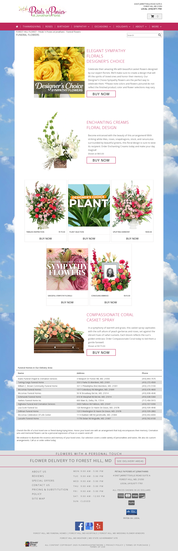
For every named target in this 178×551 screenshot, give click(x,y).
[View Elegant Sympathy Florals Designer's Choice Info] (59, 72)
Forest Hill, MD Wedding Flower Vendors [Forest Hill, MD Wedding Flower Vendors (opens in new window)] (122, 533)
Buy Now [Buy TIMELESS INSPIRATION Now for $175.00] (45, 238)
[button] (154, 16)
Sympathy (82, 26)
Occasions (103, 26)
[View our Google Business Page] (89, 529)
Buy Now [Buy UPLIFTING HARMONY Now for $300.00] (132, 238)
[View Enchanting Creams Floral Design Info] (59, 141)
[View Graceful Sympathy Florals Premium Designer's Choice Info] (67, 269)
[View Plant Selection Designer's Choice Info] (89, 205)
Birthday (63, 26)
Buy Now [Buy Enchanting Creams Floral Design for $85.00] (101, 160)
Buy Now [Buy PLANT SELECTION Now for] (89, 238)
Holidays (123, 26)
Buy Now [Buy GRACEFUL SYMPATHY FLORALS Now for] (67, 302)
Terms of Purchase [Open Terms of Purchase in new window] (137, 545)
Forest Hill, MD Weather (73, 538)
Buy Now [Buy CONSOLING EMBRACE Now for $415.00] (110, 302)
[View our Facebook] (79, 529)
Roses (49, 26)
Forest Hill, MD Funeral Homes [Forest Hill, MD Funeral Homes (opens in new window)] (50, 533)
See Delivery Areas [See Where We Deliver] (130, 461)
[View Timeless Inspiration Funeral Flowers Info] (45, 205)
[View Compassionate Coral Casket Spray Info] (59, 333)
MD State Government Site (103, 538)
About (141, 26)
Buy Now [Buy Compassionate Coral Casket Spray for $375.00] (101, 352)
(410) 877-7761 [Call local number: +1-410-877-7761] (155, 9)
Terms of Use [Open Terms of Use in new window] (97, 546)
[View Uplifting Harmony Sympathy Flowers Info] (132, 205)
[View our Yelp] (98, 529)
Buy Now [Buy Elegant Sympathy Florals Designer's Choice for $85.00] (101, 94)
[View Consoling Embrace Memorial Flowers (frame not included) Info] (111, 269)
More (157, 26)
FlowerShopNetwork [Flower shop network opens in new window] (91, 545)
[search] (159, 35)
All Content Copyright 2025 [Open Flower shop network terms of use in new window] (61, 545)
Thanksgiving (32, 26)
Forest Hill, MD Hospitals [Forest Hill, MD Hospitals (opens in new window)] (83, 533)
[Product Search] (142, 35)
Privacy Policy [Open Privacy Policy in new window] (114, 545)
